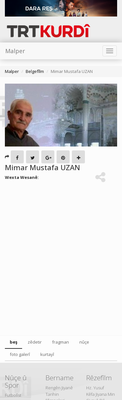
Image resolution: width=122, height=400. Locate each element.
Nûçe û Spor (16, 381)
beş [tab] (13, 342)
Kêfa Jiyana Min (100, 394)
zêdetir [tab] (35, 342)
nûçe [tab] (84, 342)
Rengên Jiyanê (59, 388)
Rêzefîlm (99, 377)
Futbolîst (13, 395)
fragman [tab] (60, 342)
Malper (15, 51)
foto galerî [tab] (20, 354)
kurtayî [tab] (47, 354)
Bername (60, 377)
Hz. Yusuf (95, 388)
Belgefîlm (35, 71)
